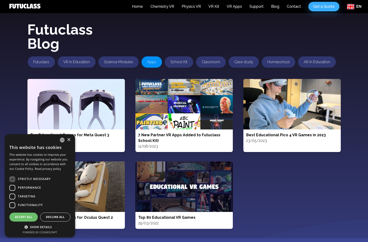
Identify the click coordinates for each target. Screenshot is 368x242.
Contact (294, 6)
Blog (275, 6)
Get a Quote (324, 6)
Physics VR (191, 6)
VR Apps (234, 6)
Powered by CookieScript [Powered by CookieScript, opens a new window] (40, 232)
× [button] (68, 140)
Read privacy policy (48, 169)
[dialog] (40, 185)
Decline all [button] (55, 217)
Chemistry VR (162, 6)
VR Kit (213, 6)
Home (137, 6)
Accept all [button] (23, 217)
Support (256, 6)
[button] (39, 227)
